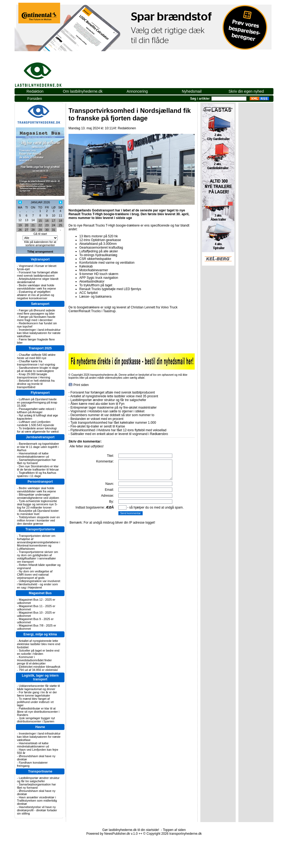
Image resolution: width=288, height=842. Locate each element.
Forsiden (34, 98)
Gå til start (40, 233)
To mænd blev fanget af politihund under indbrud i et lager (35, 702)
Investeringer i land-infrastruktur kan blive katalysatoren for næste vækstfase (38, 333)
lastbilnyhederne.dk (44, 71)
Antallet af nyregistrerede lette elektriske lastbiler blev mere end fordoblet (38, 644)
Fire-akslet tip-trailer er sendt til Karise (97, 426)
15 (40, 220)
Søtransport (40, 304)
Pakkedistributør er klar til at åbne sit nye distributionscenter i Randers (38, 711)
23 (47, 225)
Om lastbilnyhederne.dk (82, 91)
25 (60, 225)
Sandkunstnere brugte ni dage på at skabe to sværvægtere (38, 369)
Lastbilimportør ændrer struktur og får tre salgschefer (38, 779)
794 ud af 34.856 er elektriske (38, 669)
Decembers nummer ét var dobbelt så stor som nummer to (112, 415)
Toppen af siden (174, 830)
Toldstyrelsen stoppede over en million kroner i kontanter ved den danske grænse (38, 520)
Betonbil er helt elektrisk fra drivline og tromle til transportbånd (35, 384)
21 (33, 225)
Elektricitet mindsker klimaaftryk (39, 666)
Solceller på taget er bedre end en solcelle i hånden (38, 652)
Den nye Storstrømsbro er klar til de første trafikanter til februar (38, 468)
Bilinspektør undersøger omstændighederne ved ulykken (38, 496)
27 (26, 229)
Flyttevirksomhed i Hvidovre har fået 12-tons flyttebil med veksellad (118, 430)
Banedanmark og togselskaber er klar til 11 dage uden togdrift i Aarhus (38, 447)
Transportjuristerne (40, 529)
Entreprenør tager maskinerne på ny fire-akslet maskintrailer (113, 407)
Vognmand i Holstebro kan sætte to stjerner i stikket (107, 411)
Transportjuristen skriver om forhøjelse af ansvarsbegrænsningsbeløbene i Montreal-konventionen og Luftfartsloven (38, 542)
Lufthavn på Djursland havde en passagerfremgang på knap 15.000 (37, 402)
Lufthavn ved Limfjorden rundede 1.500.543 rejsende (35, 423)
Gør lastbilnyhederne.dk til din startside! (130, 830)
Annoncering (137, 91)
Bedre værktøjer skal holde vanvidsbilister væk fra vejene (36, 287)
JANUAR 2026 (40, 202)
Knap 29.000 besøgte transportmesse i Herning (33, 376)
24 (53, 225)
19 (20, 225)
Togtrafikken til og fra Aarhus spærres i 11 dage (36, 474)
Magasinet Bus (40, 593)
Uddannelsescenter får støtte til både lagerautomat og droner (38, 687)
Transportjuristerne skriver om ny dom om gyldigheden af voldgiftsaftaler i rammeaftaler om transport (37, 556)
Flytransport (40, 393)
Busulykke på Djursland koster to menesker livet (38, 512)
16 (47, 220)
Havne (40, 727)
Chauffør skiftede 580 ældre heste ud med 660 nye (36, 356)
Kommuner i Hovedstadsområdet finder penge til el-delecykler (34, 660)
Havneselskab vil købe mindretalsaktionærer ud (33, 455)
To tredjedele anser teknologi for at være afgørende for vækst (38, 430)
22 (40, 225)
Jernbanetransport (40, 437)
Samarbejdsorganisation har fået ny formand (36, 461)
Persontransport (40, 481)
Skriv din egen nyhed (246, 91)
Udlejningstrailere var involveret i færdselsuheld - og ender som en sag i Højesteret (38, 584)
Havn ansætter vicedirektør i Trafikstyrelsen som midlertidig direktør (37, 800)
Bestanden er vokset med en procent (96, 419)
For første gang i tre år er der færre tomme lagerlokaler (37, 694)
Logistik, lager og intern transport (40, 677)
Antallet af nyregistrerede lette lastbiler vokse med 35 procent (114, 396)
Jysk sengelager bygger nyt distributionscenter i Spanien (36, 719)
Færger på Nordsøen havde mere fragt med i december (36, 318)
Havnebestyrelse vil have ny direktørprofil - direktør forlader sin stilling (37, 810)
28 (33, 229)
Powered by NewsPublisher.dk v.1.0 (112, 834)
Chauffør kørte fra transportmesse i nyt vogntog (36, 363)
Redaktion (34, 91)
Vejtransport (40, 259)
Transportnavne (40, 771)
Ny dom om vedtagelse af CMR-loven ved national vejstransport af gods (34, 574)
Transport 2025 (40, 348)
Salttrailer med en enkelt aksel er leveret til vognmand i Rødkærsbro (119, 434)
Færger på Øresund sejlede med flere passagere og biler (36, 312)
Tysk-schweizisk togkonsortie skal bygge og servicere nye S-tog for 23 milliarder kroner (37, 504)
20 (26, 225)
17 (53, 220)
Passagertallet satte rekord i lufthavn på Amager (36, 410)
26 (20, 229)
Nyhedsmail (191, 91)
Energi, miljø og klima (40, 634)
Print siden (81, 385)
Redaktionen (127, 128)
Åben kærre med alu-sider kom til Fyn (97, 404)
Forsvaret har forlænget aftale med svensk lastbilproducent (37, 274)
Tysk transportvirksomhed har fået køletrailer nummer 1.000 (113, 423)
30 (47, 229)
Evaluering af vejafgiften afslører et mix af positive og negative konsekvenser (35, 295)
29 (40, 229)
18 (60, 220)
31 (53, 229)
